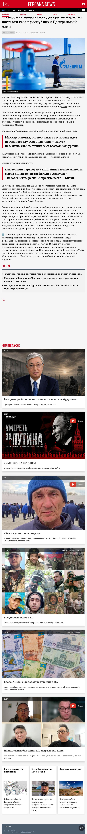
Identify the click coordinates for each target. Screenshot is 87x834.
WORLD (31, 10)
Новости (5, 15)
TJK (14, 10)
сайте (64, 106)
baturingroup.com (26, 832)
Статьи (23, 15)
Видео (39, 15)
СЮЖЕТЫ (71, 15)
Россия (25, 33)
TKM (19, 10)
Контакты (8, 826)
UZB (25, 10)
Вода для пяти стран (70, 769)
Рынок (18, 33)
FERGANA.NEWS (41, 4)
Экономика (34, 33)
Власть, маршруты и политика (13, 770)
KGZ (9, 10)
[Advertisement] (43, 326)
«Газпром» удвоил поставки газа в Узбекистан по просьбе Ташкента (43, 273)
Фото (55, 15)
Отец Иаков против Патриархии (42, 770)
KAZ (3, 10)
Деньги (42, 33)
